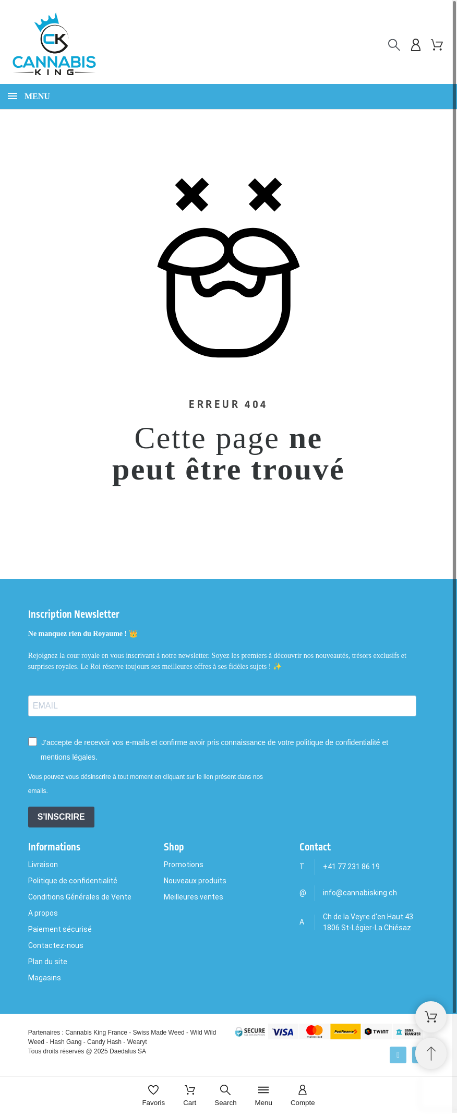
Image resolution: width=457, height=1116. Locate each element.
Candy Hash (104, 1042)
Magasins (44, 978)
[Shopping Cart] (431, 1017)
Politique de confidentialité (72, 881)
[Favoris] (153, 1096)
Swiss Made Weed (159, 1032)
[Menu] (264, 1096)
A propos (43, 913)
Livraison (43, 864)
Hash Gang (66, 1042)
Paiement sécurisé (60, 929)
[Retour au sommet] (431, 1053)
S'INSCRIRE (61, 816)
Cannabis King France (96, 1032)
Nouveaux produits (195, 881)
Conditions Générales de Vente (79, 897)
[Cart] (189, 1096)
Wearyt (137, 1042)
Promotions (183, 864)
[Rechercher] (394, 45)
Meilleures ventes (193, 897)
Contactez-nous (55, 945)
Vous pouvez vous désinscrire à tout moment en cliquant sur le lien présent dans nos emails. (145, 784)
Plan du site (47, 961)
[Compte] (302, 1096)
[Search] (225, 1096)
